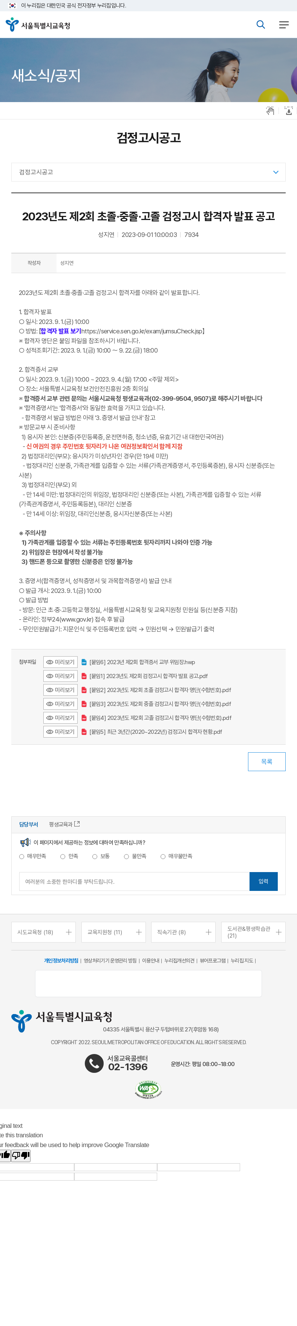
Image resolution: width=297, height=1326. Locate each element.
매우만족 (36, 856)
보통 (105, 856)
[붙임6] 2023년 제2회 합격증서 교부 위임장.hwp (138, 662)
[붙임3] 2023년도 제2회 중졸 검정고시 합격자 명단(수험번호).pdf (156, 703)
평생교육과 (64, 824)
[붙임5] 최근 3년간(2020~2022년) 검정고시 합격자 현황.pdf (151, 731)
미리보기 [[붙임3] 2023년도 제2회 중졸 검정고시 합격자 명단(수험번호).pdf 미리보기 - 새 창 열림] (65, 703)
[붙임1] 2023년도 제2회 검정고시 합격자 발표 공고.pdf (144, 676)
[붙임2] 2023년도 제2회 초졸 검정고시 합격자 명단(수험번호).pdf (156, 690)
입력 (263, 881)
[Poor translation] (21, 1156)
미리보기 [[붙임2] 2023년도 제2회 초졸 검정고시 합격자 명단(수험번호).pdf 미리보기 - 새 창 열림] (65, 690)
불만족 (139, 856)
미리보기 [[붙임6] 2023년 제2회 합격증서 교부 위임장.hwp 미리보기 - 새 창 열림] (65, 662)
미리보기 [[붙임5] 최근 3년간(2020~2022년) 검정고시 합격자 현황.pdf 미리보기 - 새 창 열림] (65, 731)
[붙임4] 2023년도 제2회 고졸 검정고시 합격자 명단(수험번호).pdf (156, 717)
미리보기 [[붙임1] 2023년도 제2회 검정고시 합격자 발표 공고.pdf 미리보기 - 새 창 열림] (65, 676)
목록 (267, 761)
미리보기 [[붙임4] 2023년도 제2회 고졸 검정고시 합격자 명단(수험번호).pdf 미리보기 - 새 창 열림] (65, 717)
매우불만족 (180, 856)
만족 (73, 856)
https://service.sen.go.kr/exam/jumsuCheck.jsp (141, 331)
